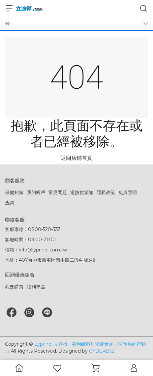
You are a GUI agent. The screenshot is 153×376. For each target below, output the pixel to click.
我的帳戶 (36, 192)
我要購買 (14, 287)
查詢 (9, 203)
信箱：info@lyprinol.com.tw (36, 250)
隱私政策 (106, 192)
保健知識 (14, 192)
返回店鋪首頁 (76, 158)
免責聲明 (127, 192)
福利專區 (36, 287)
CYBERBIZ (101, 351)
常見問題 (57, 192)
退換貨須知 (81, 192)
